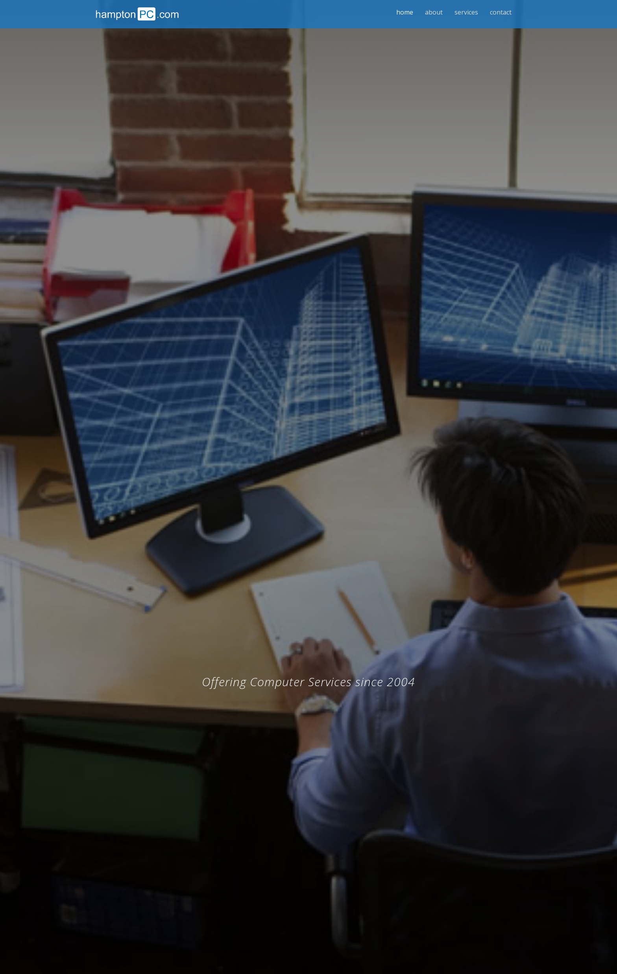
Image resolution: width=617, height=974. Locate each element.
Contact (501, 12)
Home (404, 12)
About (434, 12)
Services (466, 12)
